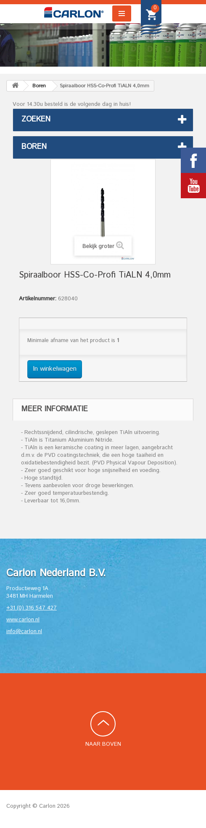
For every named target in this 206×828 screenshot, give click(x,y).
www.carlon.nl (23, 620)
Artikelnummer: (37, 299)
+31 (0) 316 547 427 (31, 608)
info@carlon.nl (24, 632)
